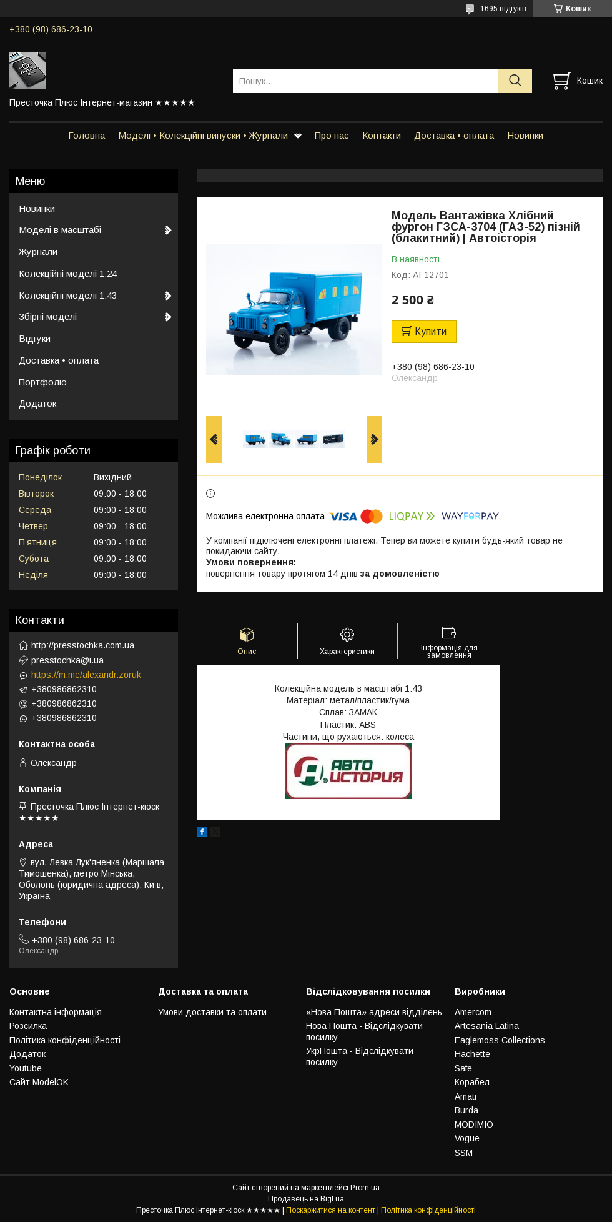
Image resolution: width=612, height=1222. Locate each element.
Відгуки (35, 338)
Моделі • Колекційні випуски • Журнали (203, 135)
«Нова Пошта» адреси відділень (374, 1012)
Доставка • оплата (454, 135)
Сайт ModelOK (39, 1082)
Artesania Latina (487, 1026)
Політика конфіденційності (65, 1040)
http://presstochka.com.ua (82, 645)
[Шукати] (515, 81)
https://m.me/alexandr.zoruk (86, 675)
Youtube (25, 1068)
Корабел (472, 1082)
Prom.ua (365, 1187)
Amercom (473, 1012)
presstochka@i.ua (67, 660)
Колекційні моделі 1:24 (68, 273)
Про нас (332, 135)
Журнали (38, 251)
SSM (464, 1153)
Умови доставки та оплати (212, 1012)
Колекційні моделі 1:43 (68, 295)
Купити (431, 331)
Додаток (37, 403)
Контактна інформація (55, 1012)
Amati (465, 1096)
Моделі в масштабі (60, 229)
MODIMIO (474, 1125)
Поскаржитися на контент (330, 1210)
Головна (86, 135)
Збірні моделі (48, 316)
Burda (466, 1110)
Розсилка (28, 1026)
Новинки (525, 135)
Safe (463, 1068)
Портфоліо (43, 382)
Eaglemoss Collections (500, 1040)
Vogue (467, 1138)
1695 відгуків (503, 8)
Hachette (472, 1054)
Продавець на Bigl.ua (306, 1199)
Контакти (381, 135)
